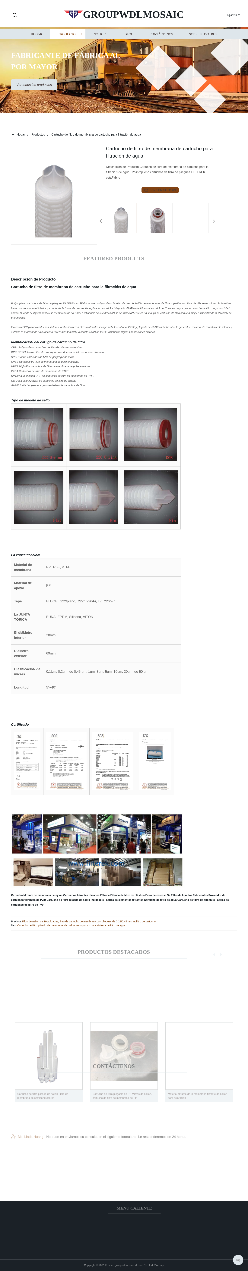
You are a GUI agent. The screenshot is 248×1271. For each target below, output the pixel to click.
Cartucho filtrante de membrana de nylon (36, 895)
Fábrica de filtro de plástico (127, 895)
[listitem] (124, 219)
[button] (14, 15)
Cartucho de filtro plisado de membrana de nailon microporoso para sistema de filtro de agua (71, 925)
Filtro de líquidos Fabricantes (189, 895)
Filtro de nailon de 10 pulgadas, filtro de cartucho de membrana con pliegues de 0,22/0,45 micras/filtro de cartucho (89, 921)
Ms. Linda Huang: (27, 1146)
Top (238, 1259)
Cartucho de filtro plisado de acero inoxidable (75, 899)
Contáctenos (161, 39)
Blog (129, 39)
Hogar (36, 39)
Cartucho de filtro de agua (160, 899)
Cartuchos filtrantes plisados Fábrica (86, 895)
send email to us (160, 190)
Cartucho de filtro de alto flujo (196, 899)
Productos (67, 39)
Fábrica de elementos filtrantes (123, 899)
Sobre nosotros (203, 39)
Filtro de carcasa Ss (157, 895)
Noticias (101, 39)
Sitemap (159, 1265)
